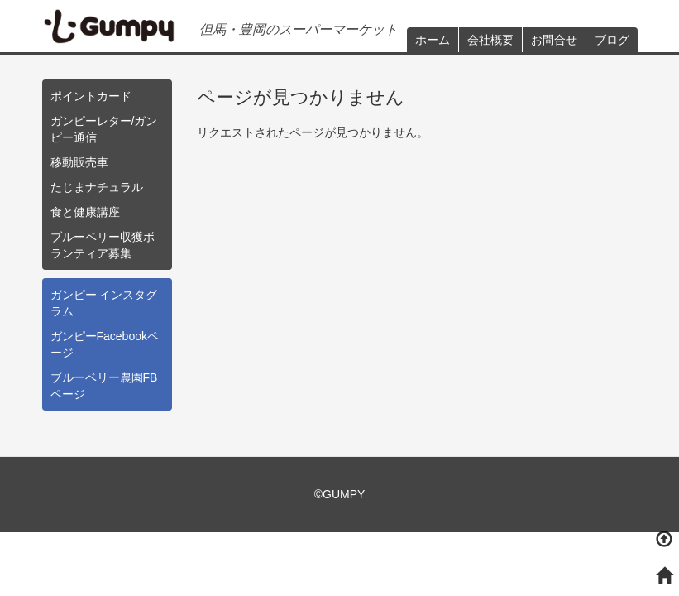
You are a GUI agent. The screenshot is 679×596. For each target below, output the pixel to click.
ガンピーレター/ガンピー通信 (104, 129)
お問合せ (554, 39)
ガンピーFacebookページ (104, 344)
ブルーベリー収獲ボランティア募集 (102, 245)
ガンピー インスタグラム (104, 303)
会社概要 (490, 39)
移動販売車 (79, 162)
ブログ (612, 39)
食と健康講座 (85, 212)
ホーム (432, 39)
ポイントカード (90, 96)
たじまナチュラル (96, 187)
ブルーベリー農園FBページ (104, 386)
